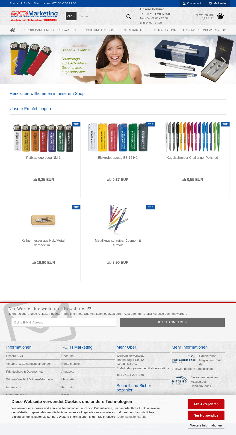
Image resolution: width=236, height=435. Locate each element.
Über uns (67, 356)
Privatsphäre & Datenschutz (24, 371)
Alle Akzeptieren (206, 404)
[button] (14, 61)
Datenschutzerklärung (131, 416)
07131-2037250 (64, 3)
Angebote (67, 371)
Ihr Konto (67, 387)
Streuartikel (135, 30)
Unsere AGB (14, 356)
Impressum (13, 387)
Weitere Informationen (206, 425)
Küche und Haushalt (100, 30)
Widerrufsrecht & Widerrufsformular (29, 379)
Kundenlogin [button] (192, 3)
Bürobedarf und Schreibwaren (49, 30)
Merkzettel (217, 3)
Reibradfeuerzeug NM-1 (43, 157)
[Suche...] (71, 16)
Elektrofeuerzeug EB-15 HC (118, 157)
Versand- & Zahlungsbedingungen (29, 363)
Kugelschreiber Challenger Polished (192, 157)
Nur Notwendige (206, 415)
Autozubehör (164, 30)
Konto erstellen (71, 363)
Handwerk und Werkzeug (204, 30)
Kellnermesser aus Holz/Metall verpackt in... (43, 243)
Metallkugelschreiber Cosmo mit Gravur (118, 243)
